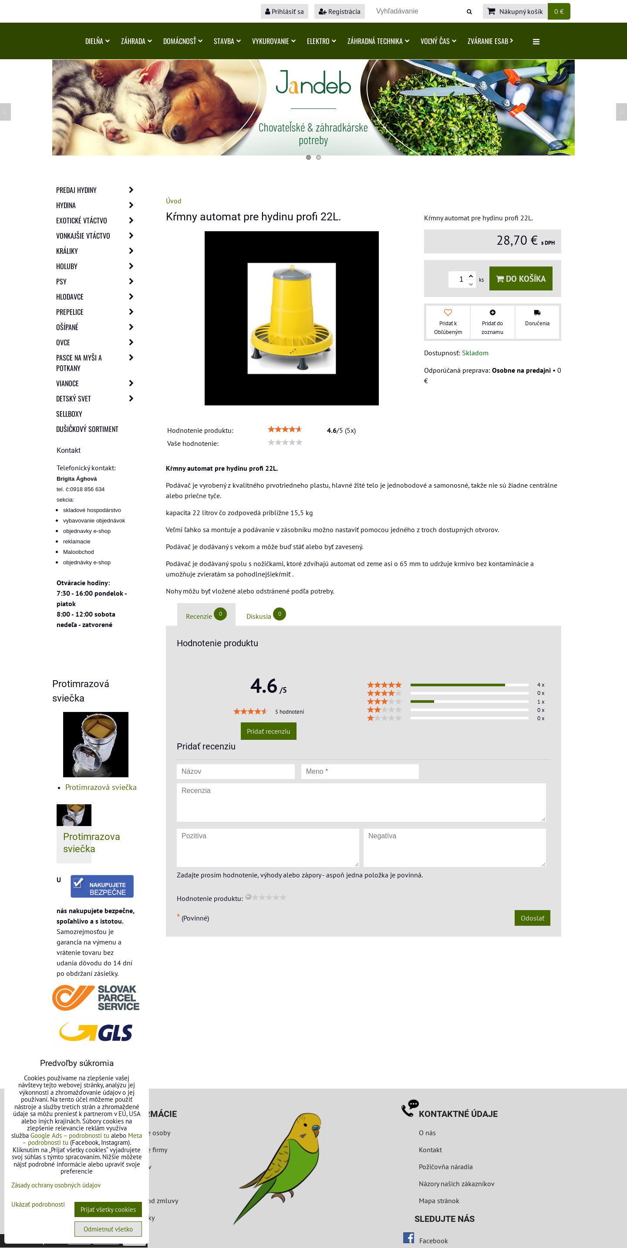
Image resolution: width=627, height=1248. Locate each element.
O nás (427, 1132)
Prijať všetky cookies (108, 1209)
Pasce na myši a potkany (97, 362)
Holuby (97, 266)
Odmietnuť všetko (108, 1229)
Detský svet (97, 398)
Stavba (227, 41)
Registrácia (340, 11)
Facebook (433, 1240)
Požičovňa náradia (446, 1166)
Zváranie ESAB (490, 41)
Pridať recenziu (268, 731)
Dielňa (97, 41)
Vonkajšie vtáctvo (97, 235)
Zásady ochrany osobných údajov (56, 1185)
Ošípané (97, 327)
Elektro (321, 41)
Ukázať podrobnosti (38, 1204)
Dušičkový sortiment (87, 429)
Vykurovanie (274, 41)
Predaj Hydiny (97, 189)
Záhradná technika (378, 41)
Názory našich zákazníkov (457, 1183)
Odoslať (532, 918)
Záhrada (136, 41)
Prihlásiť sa (284, 11)
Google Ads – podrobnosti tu (69, 1135)
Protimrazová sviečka (101, 787)
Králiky (97, 250)
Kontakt (430, 1149)
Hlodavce (97, 296)
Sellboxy (69, 413)
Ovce (97, 342)
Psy (97, 281)
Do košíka (521, 278)
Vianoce (97, 383)
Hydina (97, 205)
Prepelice (97, 311)
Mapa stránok (439, 1200)
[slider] (285, 429)
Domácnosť (182, 41)
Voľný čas (438, 41)
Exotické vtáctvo (97, 220)
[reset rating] (248, 896)
